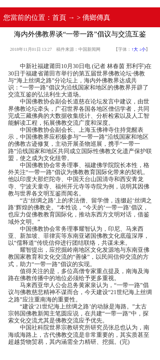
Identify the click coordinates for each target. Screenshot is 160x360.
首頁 (59, 17)
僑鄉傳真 (96, 17)
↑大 (134, 49)
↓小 (142, 49)
